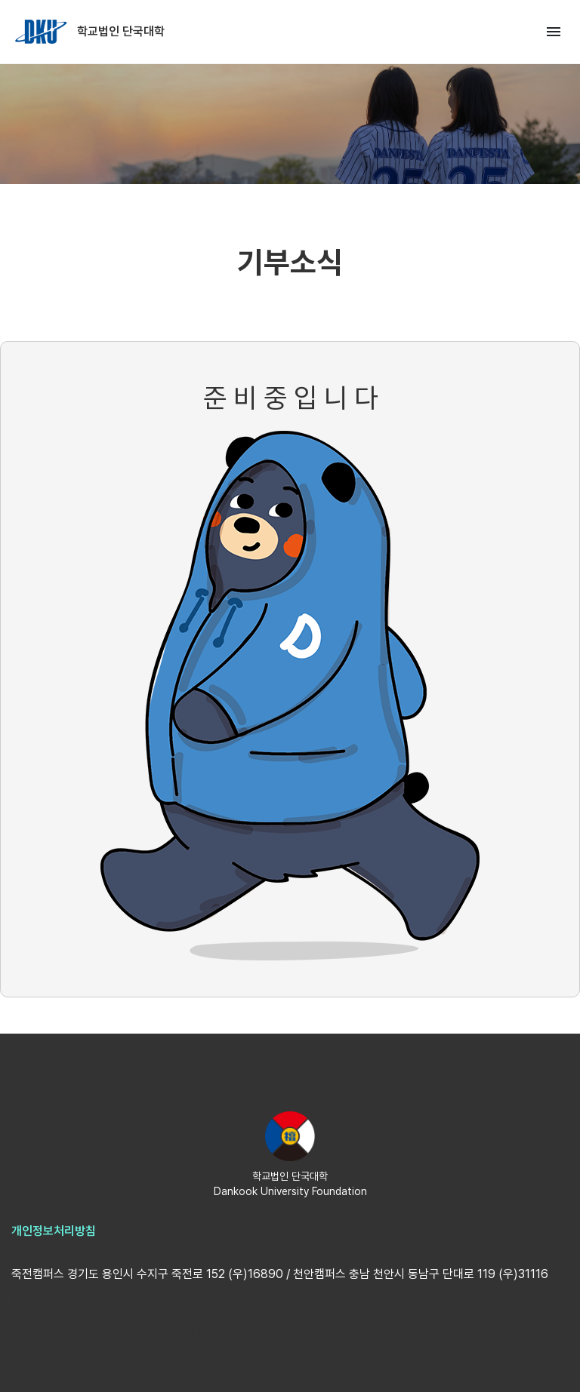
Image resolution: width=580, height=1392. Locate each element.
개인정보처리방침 (53, 1231)
